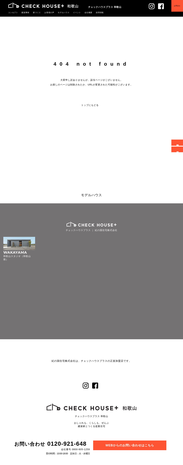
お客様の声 (49, 12)
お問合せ (177, 5)
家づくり (37, 12)
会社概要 (88, 12)
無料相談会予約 (177, 142)
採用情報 (100, 12)
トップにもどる (90, 105)
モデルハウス (64, 12)
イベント (77, 12)
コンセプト (13, 12)
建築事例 (25, 12)
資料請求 (177, 149)
